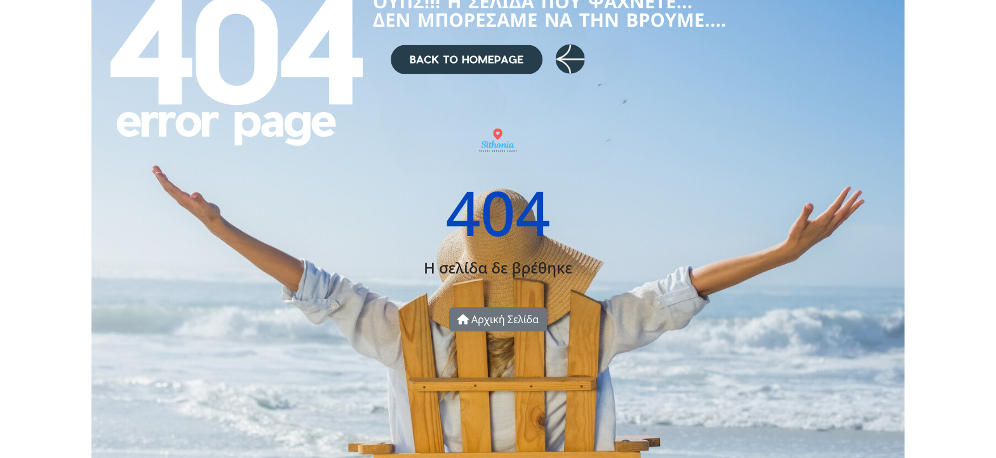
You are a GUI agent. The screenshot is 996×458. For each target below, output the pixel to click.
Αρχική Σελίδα (498, 319)
